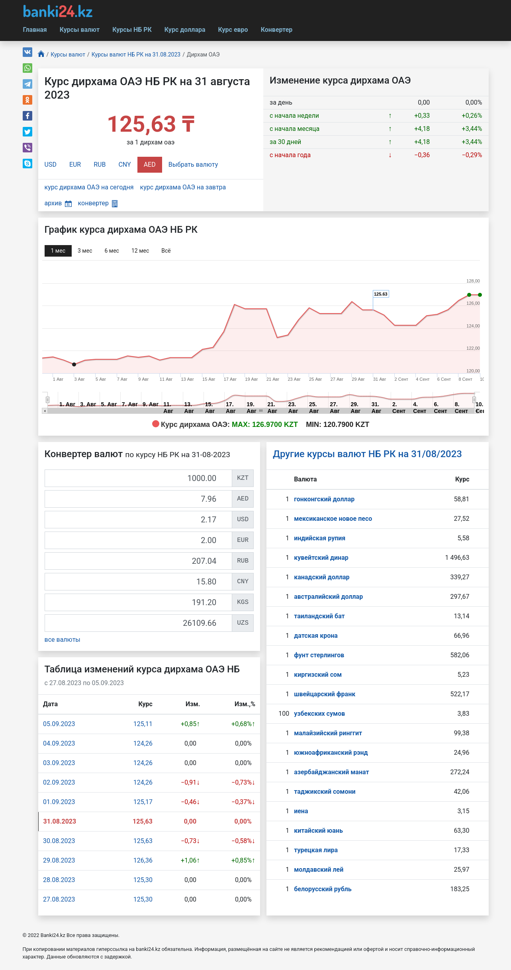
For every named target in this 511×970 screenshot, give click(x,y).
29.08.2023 (59, 860)
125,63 (143, 841)
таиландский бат (319, 616)
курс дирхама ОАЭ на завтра (183, 187)
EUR (75, 164)
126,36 (143, 860)
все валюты (62, 639)
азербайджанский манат (331, 772)
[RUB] (139, 561)
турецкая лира (316, 850)
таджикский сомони (324, 791)
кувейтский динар (321, 557)
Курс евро (233, 29)
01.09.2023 (59, 802)
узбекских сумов (319, 713)
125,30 (143, 880)
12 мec (140, 250)
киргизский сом (318, 674)
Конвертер (277, 29)
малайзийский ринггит (328, 733)
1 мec (58, 250)
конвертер (97, 203)
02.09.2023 (59, 782)
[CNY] (139, 581)
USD (51, 164)
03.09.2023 (59, 763)
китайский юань (318, 830)
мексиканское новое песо (333, 518)
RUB (100, 164)
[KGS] (139, 602)
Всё (165, 250)
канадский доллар (321, 577)
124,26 (143, 743)
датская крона (316, 635)
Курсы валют (80, 29)
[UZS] (139, 623)
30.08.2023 (59, 841)
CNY (124, 164)
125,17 (143, 802)
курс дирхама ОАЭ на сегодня (89, 187)
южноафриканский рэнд (331, 752)
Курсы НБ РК (132, 29)
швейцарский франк (324, 694)
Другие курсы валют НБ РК (367, 454)
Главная (35, 29)
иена (301, 811)
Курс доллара (185, 29)
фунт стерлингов (319, 655)
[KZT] (139, 478)
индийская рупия (319, 538)
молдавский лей (318, 869)
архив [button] (58, 203)
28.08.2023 (59, 880)
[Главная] (41, 55)
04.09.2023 (59, 743)
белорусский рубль (323, 889)
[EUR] (139, 540)
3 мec (85, 250)
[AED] (139, 499)
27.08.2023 (59, 899)
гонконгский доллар (324, 499)
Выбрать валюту (193, 164)
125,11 (143, 724)
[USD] (139, 519)
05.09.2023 (59, 724)
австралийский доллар (328, 596)
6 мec (111, 250)
